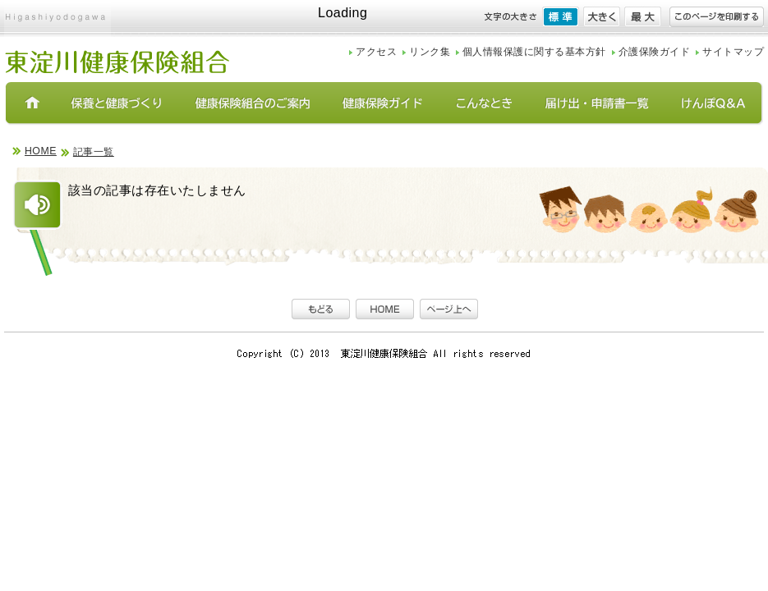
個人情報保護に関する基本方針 (534, 51)
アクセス (376, 51)
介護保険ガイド (654, 51)
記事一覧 (93, 152)
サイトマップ (733, 51)
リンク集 (429, 51)
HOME (41, 151)
